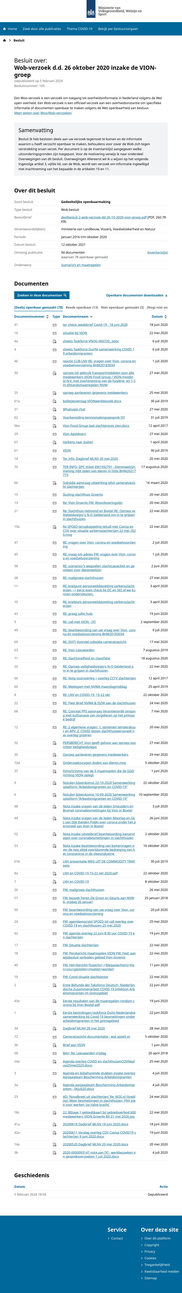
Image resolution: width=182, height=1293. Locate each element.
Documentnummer (32, 316)
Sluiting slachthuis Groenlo (83, 494)
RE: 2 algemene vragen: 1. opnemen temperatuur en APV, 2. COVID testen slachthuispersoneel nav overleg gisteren (99, 731)
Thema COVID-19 (79, 29)
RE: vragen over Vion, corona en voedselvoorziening (99, 544)
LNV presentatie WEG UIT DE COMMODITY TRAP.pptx (99, 863)
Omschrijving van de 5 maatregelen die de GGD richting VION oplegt (98, 773)
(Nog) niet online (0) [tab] (162, 307)
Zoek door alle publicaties (42, 29)
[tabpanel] (91, 736)
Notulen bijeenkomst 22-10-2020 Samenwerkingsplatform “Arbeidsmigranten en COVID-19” (99, 785)
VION (67, 450)
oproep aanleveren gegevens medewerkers (95, 392)
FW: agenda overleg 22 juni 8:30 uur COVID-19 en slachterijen (99, 935)
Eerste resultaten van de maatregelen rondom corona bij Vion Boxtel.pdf (99, 1003)
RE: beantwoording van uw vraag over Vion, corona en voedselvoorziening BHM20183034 (99, 632)
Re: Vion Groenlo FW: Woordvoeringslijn (93, 503)
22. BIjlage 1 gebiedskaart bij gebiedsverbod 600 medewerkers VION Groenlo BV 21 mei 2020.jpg (99, 1114)
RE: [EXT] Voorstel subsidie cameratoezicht (94, 642)
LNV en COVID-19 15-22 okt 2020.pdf (90, 873)
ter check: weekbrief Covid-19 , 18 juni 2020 (95, 324)
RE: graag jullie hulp (78, 613)
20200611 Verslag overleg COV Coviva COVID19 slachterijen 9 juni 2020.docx (99, 1134)
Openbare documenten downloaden (137, 295)
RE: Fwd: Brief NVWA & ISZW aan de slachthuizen (99, 703)
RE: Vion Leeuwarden (78, 650)
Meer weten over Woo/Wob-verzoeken (43, 113)
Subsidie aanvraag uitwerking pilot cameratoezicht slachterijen (99, 485)
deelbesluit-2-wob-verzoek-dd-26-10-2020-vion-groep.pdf (104, 217)
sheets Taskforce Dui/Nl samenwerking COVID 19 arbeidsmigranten (99, 351)
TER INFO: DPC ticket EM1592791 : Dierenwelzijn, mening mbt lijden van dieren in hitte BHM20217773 (99, 471)
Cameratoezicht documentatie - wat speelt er (96, 1036)
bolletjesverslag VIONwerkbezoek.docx (92, 401)
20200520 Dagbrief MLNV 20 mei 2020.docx (95, 1144)
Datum (160, 316)
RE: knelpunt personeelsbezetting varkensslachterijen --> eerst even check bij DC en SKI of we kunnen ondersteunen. (99, 590)
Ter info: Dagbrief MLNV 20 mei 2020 (90, 458)
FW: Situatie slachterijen (81, 945)
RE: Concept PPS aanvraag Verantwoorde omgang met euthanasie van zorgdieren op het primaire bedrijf (99, 715)
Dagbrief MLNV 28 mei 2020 (84, 1028)
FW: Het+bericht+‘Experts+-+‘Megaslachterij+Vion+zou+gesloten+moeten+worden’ (99, 967)
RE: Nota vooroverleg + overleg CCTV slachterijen (99, 678)
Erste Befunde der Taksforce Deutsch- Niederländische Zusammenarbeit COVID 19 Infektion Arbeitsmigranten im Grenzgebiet (99, 989)
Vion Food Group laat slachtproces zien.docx (96, 425)
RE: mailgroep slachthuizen (83, 578)
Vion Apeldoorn (74, 434)
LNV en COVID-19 (76, 881)
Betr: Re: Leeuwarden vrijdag (84, 1053)
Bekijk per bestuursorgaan (118, 29)
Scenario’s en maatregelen (81, 265)
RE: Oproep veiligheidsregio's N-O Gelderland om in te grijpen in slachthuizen (98, 668)
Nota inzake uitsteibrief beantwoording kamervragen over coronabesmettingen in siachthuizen (99, 836)
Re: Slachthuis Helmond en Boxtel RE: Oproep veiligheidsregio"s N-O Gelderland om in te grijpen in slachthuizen (99, 515)
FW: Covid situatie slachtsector (85, 977)
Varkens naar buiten (78, 442)
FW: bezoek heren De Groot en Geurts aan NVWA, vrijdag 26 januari (98, 900)
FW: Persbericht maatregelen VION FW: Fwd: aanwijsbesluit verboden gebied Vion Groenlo (99, 955)
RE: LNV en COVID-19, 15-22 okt (86, 695)
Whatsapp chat (74, 409)
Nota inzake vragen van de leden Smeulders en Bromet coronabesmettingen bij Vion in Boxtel (98, 808)
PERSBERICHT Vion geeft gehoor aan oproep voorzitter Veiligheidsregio (99, 745)
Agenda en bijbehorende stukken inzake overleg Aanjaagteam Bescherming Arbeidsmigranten (99, 1075)
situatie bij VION (75, 333)
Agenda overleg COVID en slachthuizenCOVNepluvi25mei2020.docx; (99, 1063)
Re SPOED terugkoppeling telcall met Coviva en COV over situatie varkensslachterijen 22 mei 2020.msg (99, 530)
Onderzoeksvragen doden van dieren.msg (94, 763)
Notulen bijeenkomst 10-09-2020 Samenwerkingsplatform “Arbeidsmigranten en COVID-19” (99, 796)
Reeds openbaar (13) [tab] (82, 307)
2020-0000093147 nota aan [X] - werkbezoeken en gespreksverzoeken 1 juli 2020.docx (99, 1154)
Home (9, 29)
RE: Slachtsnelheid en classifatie (86, 658)
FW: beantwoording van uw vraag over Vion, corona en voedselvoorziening (99, 912)
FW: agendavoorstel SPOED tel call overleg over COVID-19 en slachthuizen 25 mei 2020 (98, 923)
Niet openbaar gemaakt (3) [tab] (122, 307)
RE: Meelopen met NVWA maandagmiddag (95, 686)
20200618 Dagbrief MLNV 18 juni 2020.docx (95, 1124)
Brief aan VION (74, 1045)
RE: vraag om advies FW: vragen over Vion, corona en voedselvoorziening (99, 556)
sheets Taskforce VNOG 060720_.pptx (91, 341)
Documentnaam (78, 316)
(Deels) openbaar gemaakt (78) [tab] (38, 307)
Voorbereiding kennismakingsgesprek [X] (94, 417)
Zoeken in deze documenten (41, 295)
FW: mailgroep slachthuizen (83, 890)
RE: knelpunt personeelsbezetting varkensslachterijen (99, 604)
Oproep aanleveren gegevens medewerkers (95, 754)
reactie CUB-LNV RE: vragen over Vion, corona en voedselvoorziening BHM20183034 (99, 363)
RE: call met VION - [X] (79, 622)
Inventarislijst (158, 252)
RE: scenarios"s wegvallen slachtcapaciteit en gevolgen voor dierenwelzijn (99, 568)
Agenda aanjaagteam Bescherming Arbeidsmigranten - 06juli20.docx (99, 1087)
